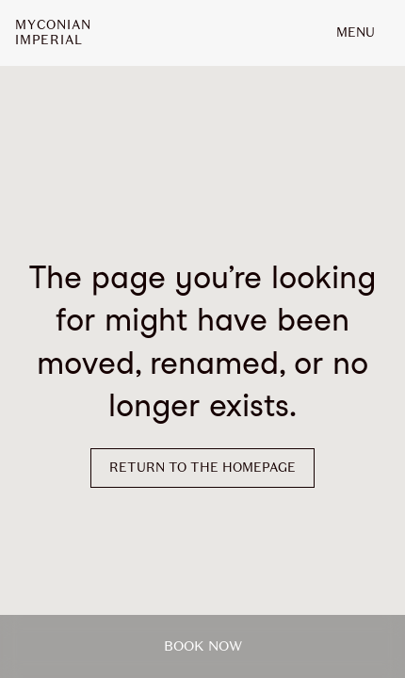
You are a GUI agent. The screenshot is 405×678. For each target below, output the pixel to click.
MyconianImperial (53, 33)
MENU (355, 32)
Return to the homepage (202, 468)
